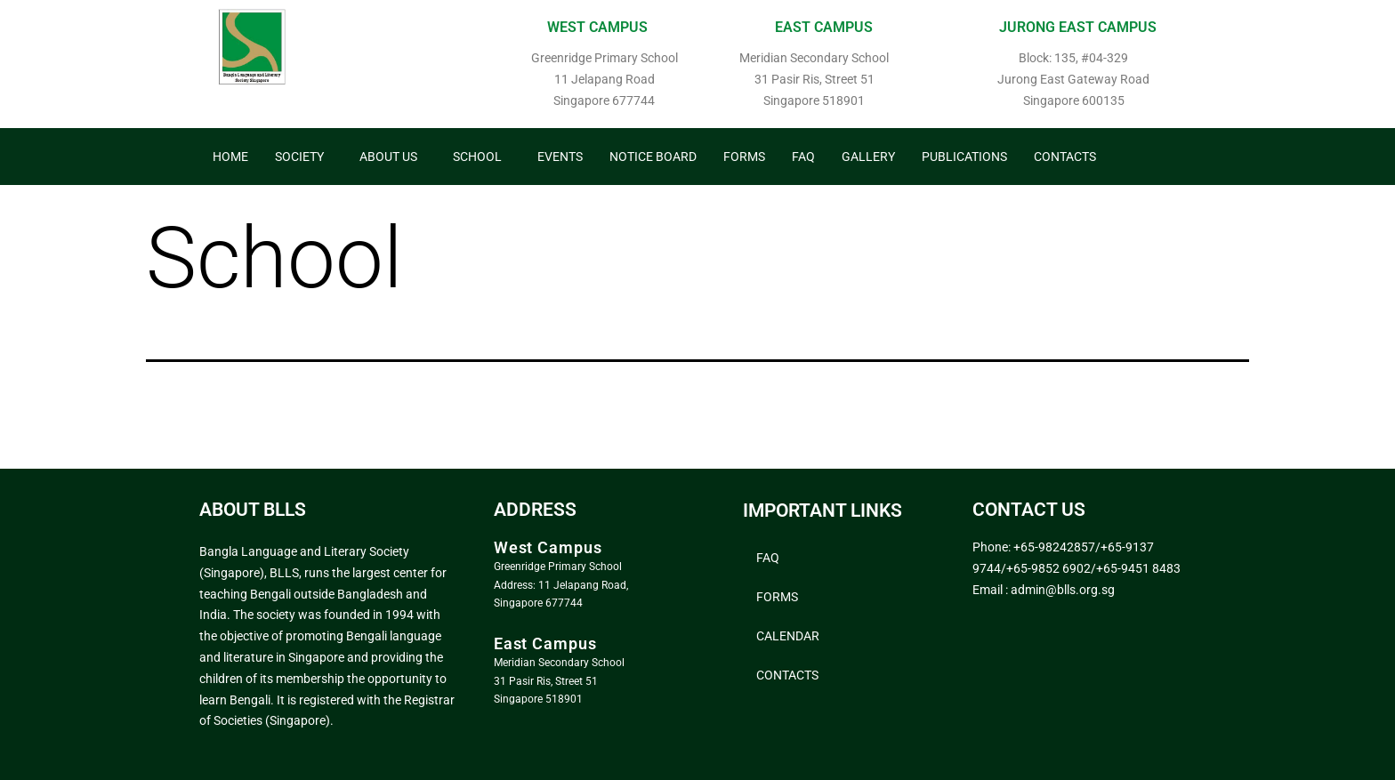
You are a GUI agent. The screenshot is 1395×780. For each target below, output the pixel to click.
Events (560, 156)
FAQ (803, 156)
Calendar (787, 636)
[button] (304, 156)
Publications (964, 156)
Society (299, 156)
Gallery (868, 156)
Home (230, 156)
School (477, 156)
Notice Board (653, 156)
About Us (388, 156)
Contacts (1065, 156)
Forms (744, 156)
